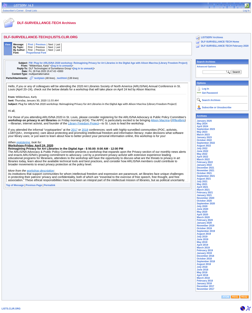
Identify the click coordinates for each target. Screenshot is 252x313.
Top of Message (15, 185)
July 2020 (202, 206)
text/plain (39, 78)
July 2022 (202, 148)
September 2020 (206, 203)
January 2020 (204, 222)
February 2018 (205, 280)
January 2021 (204, 195)
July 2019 (202, 236)
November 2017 (205, 289)
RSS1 (235, 296)
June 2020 (202, 209)
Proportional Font (36, 52)
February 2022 (205, 162)
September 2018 (206, 261)
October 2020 (204, 200)
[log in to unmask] (62, 65)
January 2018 (204, 283)
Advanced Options (206, 66)
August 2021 (204, 178)
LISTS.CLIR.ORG (11, 308)
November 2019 (205, 225)
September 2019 (206, 231)
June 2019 (202, 239)
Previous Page (34, 185)
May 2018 (202, 272)
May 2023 (202, 132)
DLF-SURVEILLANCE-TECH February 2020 (225, 45)
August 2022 (204, 145)
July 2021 (202, 181)
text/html (62, 78)
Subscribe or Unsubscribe (216, 107)
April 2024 (202, 126)
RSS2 (244, 296)
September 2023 (206, 129)
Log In (205, 88)
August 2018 (204, 264)
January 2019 (204, 253)
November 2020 (205, 198)
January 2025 (204, 120)
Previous (41, 44)
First (30, 44)
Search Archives (206, 61)
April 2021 (202, 187)
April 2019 (202, 245)
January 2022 (204, 165)
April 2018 (202, 275)
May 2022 (202, 154)
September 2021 (206, 176)
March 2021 (203, 189)
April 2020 (202, 214)
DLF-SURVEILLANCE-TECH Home (220, 41)
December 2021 (205, 167)
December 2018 (205, 256)
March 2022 (203, 159)
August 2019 (204, 233)
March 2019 (203, 247)
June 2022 (202, 151)
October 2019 (204, 228)
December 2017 (205, 286)
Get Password (210, 93)
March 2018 (203, 278)
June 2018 (202, 269)
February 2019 (205, 250)
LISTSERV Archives (212, 37)
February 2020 (205, 220)
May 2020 (202, 211)
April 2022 (202, 156)
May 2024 (202, 123)
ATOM (225, 296)
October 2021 (204, 173)
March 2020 (203, 217)
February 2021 (205, 192)
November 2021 (205, 170)
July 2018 (202, 267)
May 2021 (202, 184)
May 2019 (202, 242)
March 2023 (203, 134)
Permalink (49, 185)
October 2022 (204, 140)
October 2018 (204, 258)
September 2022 (206, 143)
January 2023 (204, 137)
